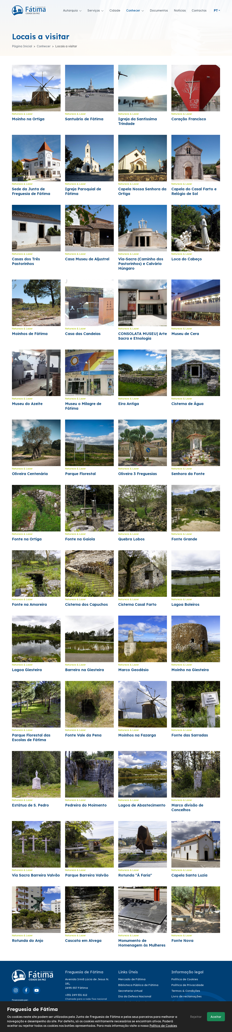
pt (216, 10)
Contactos (199, 10)
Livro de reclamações (186, 996)
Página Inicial (22, 46)
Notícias (180, 10)
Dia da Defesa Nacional (134, 996)
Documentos (159, 10)
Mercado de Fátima (131, 979)
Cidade (114, 10)
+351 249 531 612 (76, 995)
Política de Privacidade (187, 985)
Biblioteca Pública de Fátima (138, 985)
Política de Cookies (184, 979)
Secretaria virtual (130, 991)
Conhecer (44, 46)
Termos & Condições (185, 991)
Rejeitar (196, 1017)
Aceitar (216, 1017)
